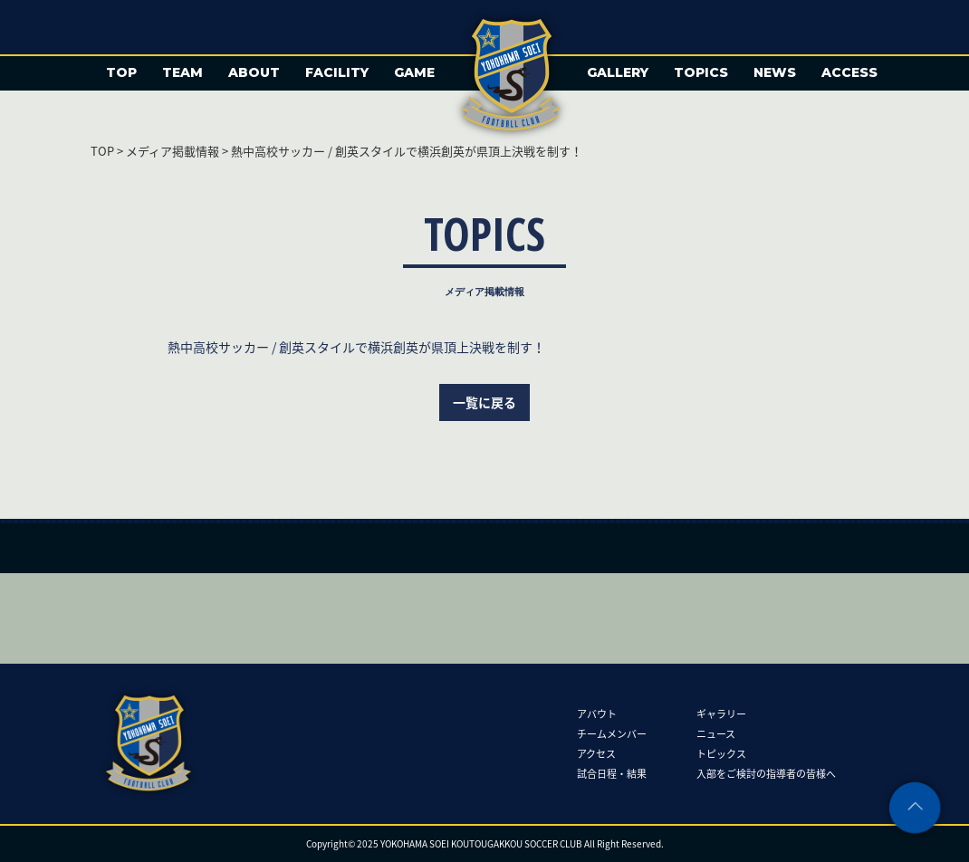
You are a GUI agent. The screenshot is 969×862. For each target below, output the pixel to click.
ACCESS (849, 72)
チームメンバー (612, 734)
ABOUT (254, 72)
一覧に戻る (484, 402)
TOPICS (701, 72)
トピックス (721, 753)
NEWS (774, 72)
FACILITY (337, 72)
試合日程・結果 (612, 773)
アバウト (597, 714)
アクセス (596, 753)
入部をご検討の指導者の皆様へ (766, 773)
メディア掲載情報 (172, 150)
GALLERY (617, 72)
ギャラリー (721, 714)
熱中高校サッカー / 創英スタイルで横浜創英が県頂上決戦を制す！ (356, 347)
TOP (121, 72)
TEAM (182, 72)
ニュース (715, 734)
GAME (414, 72)
